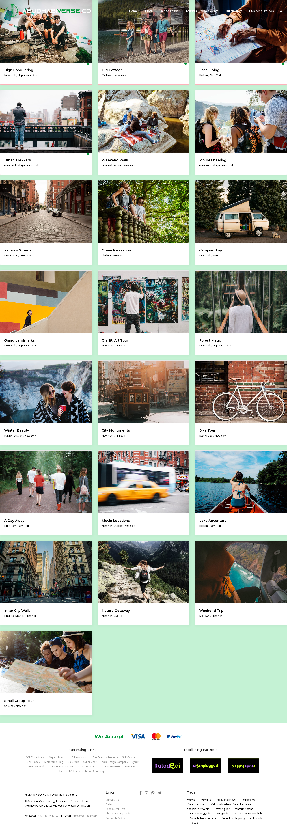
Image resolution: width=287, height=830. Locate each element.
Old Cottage (112, 70)
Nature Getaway (116, 611)
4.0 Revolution (78, 757)
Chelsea (107, 255)
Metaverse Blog (53, 762)
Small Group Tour (19, 701)
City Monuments (116, 430)
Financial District (112, 165)
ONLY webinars (35, 757)
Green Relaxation (116, 250)
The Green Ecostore (61, 766)
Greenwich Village (15, 165)
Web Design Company (115, 762)
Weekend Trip (211, 611)
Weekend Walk (115, 160)
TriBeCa (120, 345)
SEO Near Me (86, 766)
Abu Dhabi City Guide (118, 813)
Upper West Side (28, 75)
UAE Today (33, 762)
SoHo (216, 255)
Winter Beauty (16, 430)
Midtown (107, 75)
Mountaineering (212, 160)
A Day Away (14, 521)
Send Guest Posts (116, 809)
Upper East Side (27, 345)
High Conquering (18, 70)
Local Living (209, 70)
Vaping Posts (57, 757)
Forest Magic (210, 340)
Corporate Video (115, 818)
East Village (11, 255)
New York (10, 75)
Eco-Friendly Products (105, 757)
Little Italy (10, 525)
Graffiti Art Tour (115, 340)
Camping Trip (210, 250)
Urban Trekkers (17, 160)
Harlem (203, 75)
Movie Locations (116, 521)
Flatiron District (13, 435)
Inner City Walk (17, 611)
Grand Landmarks (19, 340)
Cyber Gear (89, 762)
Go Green (73, 762)
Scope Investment (110, 766)
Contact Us (112, 799)
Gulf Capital (128, 757)
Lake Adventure (213, 521)
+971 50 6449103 (48, 815)
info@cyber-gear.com (85, 815)
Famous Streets (18, 250)
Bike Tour (207, 430)
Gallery (110, 804)
